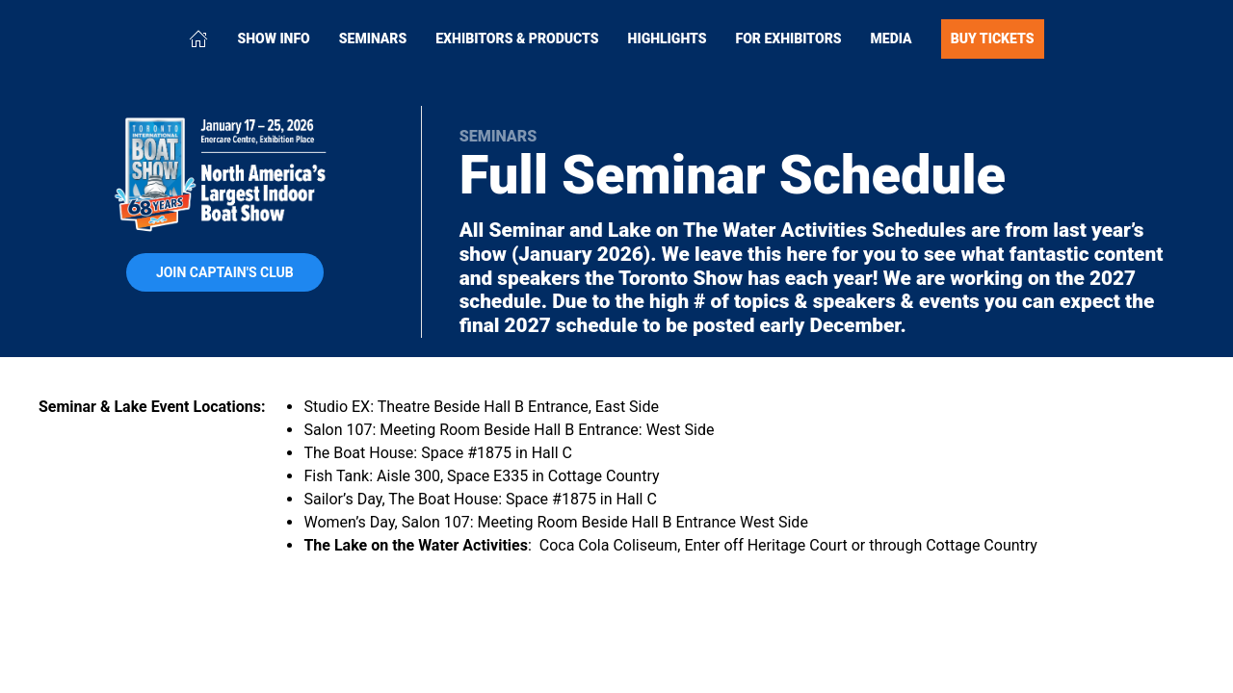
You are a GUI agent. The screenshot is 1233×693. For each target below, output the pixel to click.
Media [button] (891, 38)
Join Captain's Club (225, 272)
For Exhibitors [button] (789, 38)
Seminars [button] (373, 38)
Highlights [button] (667, 38)
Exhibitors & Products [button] (516, 38)
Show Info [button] (273, 38)
